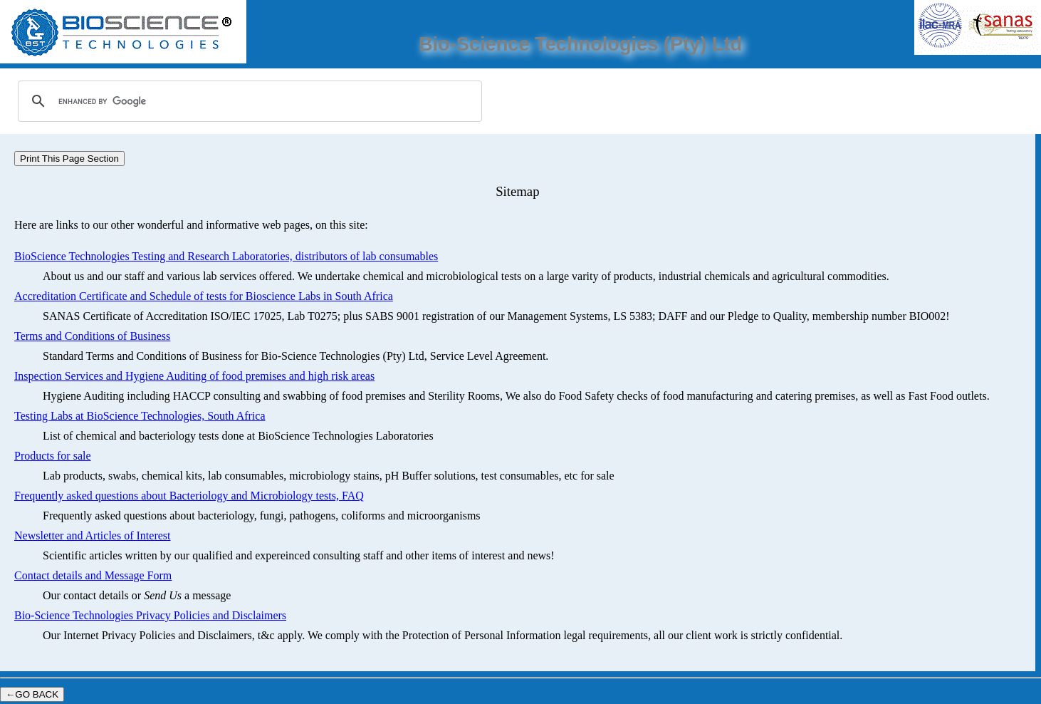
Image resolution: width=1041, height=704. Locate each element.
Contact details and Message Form (93, 575)
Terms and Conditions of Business (92, 336)
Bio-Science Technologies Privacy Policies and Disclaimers (150, 615)
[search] (247, 101)
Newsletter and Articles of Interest (92, 535)
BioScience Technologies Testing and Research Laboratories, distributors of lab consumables (226, 256)
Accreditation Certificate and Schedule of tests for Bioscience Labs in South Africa (203, 296)
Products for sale (52, 456)
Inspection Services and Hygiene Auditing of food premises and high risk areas (194, 376)
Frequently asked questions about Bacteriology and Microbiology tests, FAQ (189, 496)
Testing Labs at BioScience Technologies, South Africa (140, 416)
